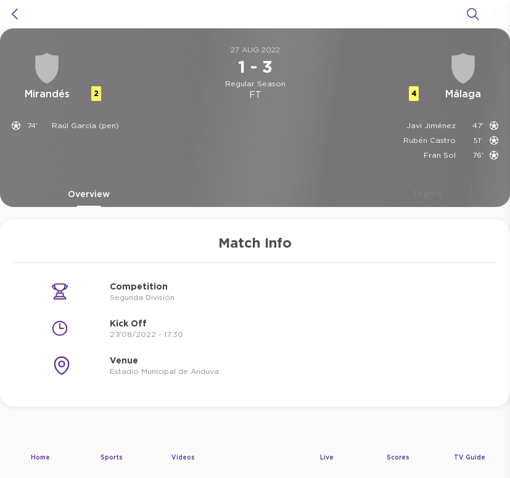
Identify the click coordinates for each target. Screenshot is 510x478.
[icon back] (14, 14)
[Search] (473, 14)
